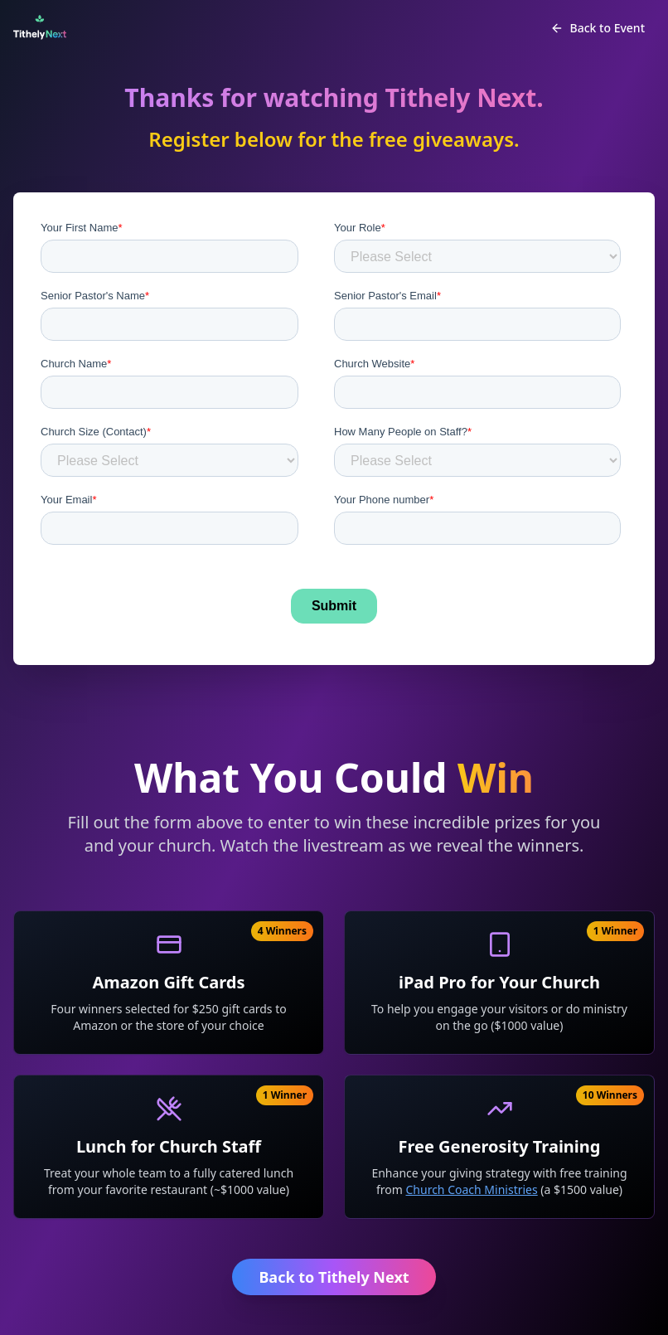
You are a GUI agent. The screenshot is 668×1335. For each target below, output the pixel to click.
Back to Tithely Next (334, 1277)
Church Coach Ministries (472, 1189)
